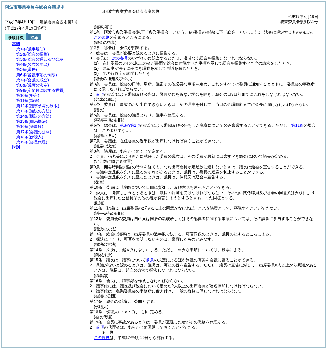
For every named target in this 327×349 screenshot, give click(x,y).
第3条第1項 (130, 125)
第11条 (297, 125)
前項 (100, 94)
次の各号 (120, 58)
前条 (150, 260)
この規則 (102, 37)
